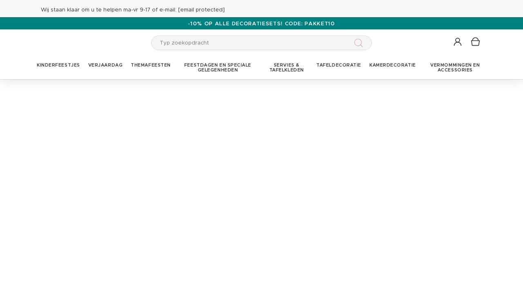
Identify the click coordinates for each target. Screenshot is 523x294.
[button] (458, 42)
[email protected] (201, 10)
